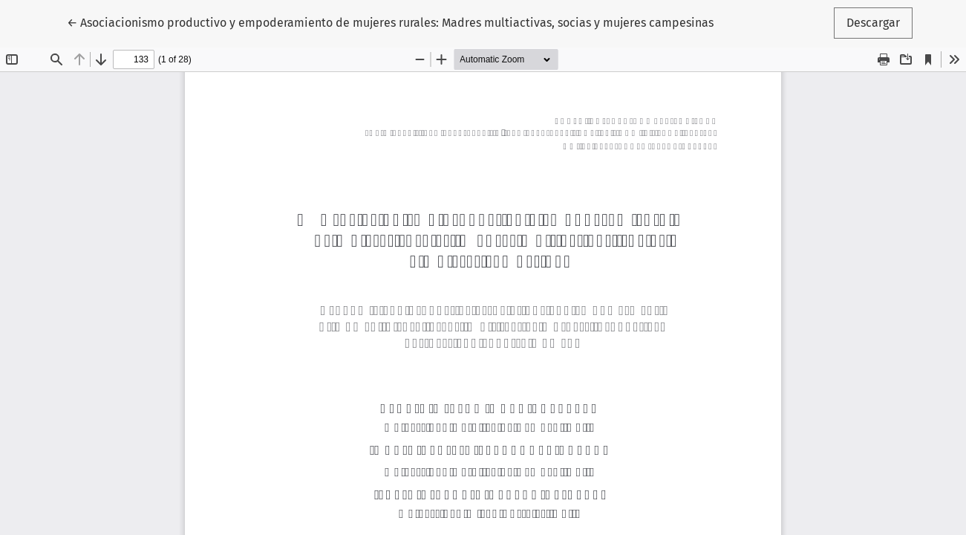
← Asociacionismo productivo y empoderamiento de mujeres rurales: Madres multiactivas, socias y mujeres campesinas (390, 21)
